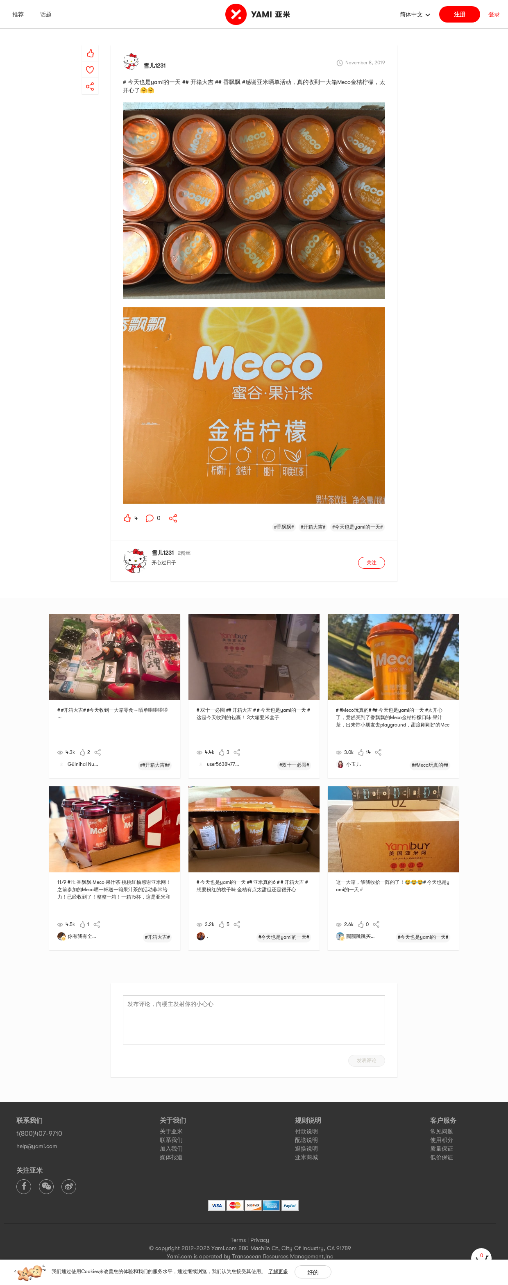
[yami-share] (90, 78)
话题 (46, 14)
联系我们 (171, 1140)
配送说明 (306, 1140)
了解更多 (278, 1271)
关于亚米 (171, 1131)
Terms (238, 1240)
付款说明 (306, 1131)
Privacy (259, 1240)
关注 (371, 562)
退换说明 (306, 1148)
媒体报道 (171, 1157)
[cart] (481, 1258)
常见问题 (441, 1131)
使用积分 (441, 1140)
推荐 (18, 14)
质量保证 (441, 1148)
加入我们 (171, 1148)
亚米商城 (306, 1157)
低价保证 (441, 1157)
